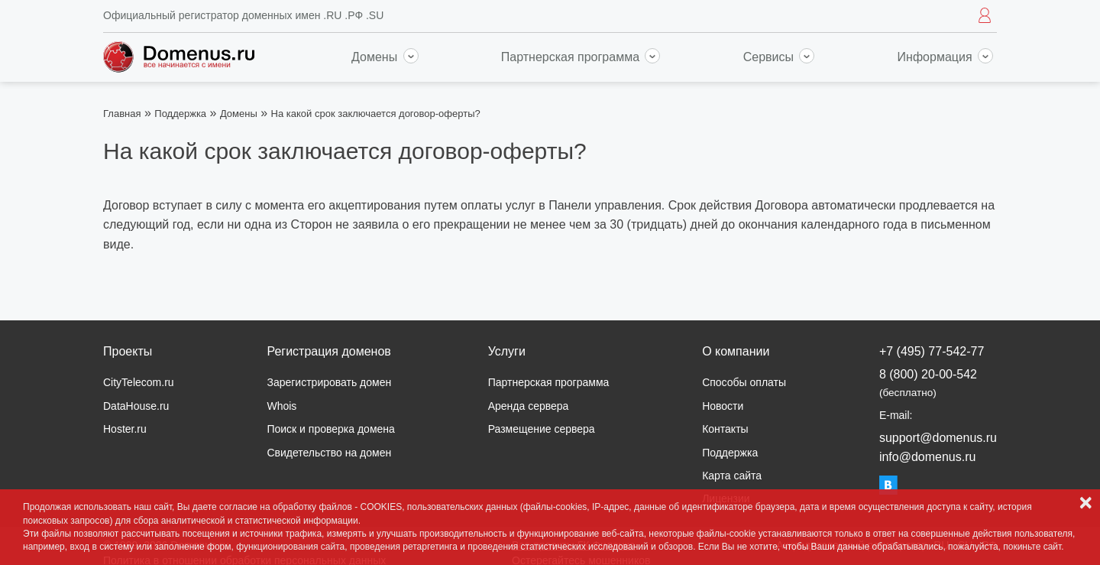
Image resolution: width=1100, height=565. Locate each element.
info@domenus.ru (927, 456)
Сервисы (779, 56)
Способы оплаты (744, 382)
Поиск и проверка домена (330, 429)
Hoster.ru (125, 429)
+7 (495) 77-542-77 (931, 351)
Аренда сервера (528, 406)
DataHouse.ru (136, 406)
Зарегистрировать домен (329, 382)
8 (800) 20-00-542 (928, 383)
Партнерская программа (581, 56)
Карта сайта (732, 475)
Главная (122, 113)
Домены (385, 56)
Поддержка (180, 113)
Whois (281, 406)
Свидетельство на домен (329, 452)
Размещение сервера (541, 429)
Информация (945, 56)
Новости (722, 406)
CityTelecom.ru (138, 382)
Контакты (725, 429)
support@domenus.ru (938, 437)
